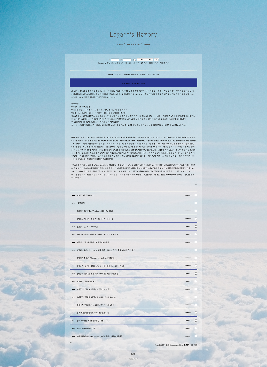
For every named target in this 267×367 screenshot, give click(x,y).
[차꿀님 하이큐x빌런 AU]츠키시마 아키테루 (95, 219)
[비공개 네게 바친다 (85, 281)
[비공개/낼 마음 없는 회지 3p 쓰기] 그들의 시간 (96, 274)
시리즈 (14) (164, 63)
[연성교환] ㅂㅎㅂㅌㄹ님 (87, 227)
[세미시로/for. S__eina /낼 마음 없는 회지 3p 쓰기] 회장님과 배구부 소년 (106, 250)
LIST (196, 184)
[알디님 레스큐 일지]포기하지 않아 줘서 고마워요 (97, 234)
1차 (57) (136, 63)
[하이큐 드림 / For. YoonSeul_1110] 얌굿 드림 (95, 211)
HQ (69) (128, 63)
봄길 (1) (109, 63)
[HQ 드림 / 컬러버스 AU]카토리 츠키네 (93, 313)
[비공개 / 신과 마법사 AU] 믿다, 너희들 (93, 289)
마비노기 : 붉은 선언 (85, 195)
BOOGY (194, 345)
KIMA (186, 345)
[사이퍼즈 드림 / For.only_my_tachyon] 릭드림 (95, 258)
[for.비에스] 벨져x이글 (86, 328)
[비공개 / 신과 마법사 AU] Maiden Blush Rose (95, 297)
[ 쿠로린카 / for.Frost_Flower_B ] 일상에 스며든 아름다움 (100, 336)
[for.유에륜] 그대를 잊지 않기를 (90, 321)
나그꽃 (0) (119, 63)
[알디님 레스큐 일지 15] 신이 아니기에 (93, 242)
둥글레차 (81, 203)
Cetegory (101, 63)
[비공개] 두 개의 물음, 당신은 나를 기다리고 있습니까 (99, 266)
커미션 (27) (153, 63)
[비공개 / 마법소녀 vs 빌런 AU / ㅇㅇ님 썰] (94, 305)
